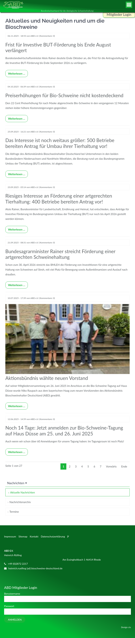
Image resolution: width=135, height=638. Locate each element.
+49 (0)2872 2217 (18, 563)
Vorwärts (111, 466)
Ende (124, 466)
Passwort (9, 606)
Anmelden (15, 619)
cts (129, 627)
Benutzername (12, 593)
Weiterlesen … (15, 72)
